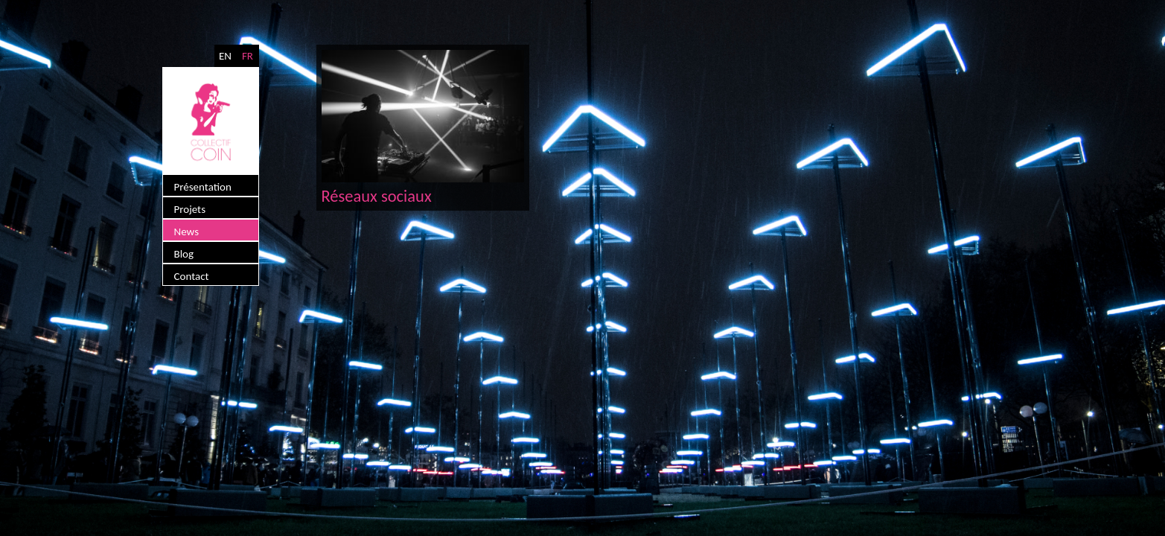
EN (225, 56)
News (187, 231)
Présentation (203, 187)
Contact (191, 276)
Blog (184, 254)
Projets (190, 209)
